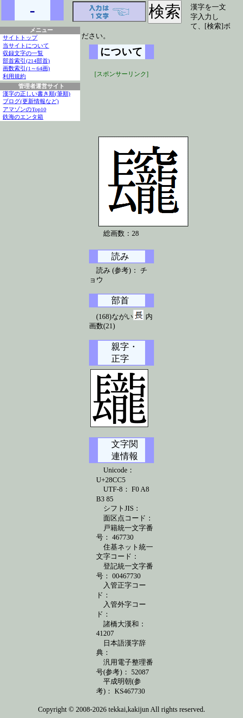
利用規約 (14, 76)
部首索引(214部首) (26, 61)
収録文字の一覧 (23, 53)
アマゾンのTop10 (24, 109)
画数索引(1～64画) (26, 68)
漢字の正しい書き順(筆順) (36, 94)
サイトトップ (20, 38)
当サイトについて (26, 46)
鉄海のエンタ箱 (23, 117)
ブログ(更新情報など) (31, 101)
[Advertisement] (156, 101)
